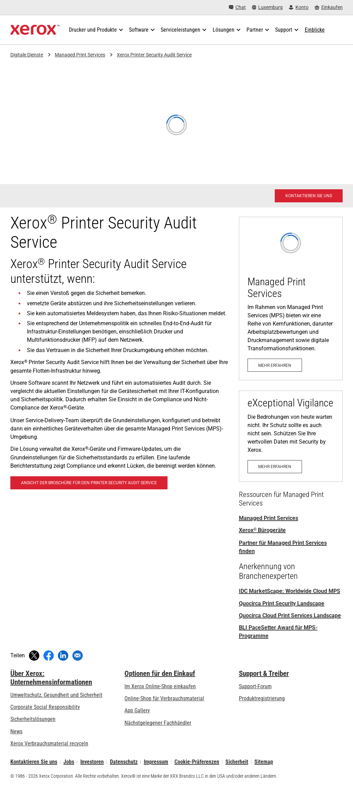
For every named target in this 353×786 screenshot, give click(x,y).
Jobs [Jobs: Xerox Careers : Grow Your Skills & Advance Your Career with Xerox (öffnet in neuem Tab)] (68, 762)
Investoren (92, 762)
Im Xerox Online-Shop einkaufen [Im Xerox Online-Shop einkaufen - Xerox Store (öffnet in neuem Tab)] (160, 686)
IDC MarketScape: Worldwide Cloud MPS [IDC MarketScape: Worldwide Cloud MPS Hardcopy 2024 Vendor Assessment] (289, 591)
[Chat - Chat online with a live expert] (237, 7)
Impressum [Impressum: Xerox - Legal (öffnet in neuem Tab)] (156, 762)
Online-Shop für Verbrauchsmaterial (164, 698)
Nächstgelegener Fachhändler (157, 723)
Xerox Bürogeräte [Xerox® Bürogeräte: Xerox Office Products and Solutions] (262, 530)
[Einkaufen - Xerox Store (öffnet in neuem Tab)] (329, 7)
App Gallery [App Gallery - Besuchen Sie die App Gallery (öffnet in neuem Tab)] (137, 710)
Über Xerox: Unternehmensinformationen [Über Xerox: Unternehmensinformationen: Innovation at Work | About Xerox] (51, 677)
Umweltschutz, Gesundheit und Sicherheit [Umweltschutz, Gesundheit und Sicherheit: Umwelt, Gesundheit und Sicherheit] (56, 695)
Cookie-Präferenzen (196, 762)
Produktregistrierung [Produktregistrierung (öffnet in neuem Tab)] (262, 698)
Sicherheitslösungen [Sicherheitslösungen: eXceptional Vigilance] (33, 719)
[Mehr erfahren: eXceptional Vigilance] (290, 436)
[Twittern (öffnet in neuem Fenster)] (34, 655)
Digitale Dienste (26, 54)
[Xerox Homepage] (35, 30)
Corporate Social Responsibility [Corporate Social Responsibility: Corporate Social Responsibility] (45, 707)
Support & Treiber (264, 673)
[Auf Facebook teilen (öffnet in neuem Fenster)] (48, 655)
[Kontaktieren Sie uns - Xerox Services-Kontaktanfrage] (309, 195)
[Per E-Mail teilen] (77, 655)
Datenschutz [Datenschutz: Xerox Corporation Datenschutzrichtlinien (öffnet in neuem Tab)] (124, 762)
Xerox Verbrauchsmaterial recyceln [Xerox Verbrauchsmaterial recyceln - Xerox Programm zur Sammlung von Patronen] (49, 743)
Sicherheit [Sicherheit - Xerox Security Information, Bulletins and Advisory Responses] (236, 762)
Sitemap (263, 762)
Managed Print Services (80, 54)
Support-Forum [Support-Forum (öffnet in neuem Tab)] (255, 686)
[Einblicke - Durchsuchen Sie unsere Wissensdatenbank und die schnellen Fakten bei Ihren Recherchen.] (315, 30)
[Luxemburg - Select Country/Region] (267, 7)
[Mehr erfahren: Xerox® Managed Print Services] (290, 298)
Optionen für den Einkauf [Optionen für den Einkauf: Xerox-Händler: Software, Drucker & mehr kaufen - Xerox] (159, 673)
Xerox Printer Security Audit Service (154, 54)
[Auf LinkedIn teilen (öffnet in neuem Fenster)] (63, 655)
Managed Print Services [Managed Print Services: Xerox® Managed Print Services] (268, 518)
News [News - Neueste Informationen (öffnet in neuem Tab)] (16, 731)
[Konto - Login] (299, 7)
